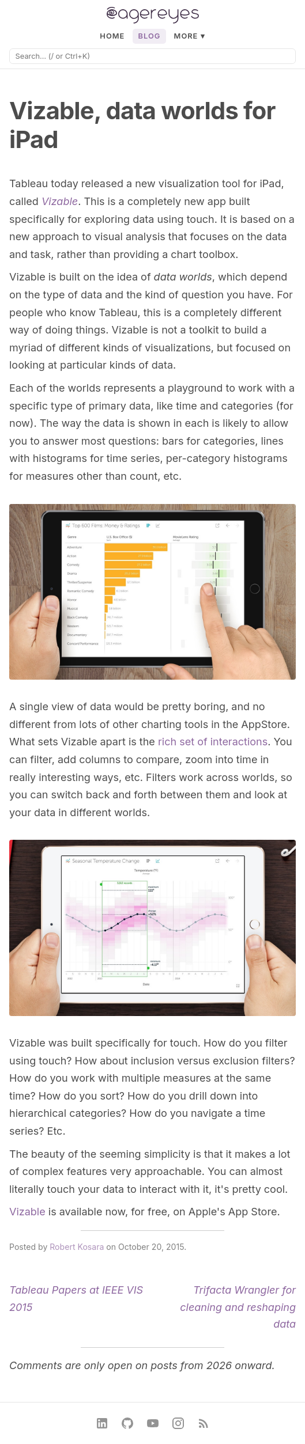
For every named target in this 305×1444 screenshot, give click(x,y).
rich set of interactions (213, 742)
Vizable (60, 201)
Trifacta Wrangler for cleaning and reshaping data (238, 1307)
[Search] (152, 56)
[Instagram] (178, 1423)
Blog (149, 36)
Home (112, 36)
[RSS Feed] (203, 1423)
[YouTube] (153, 1423)
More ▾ (189, 36)
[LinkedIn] (102, 1423)
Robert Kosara (77, 1247)
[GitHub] (127, 1423)
